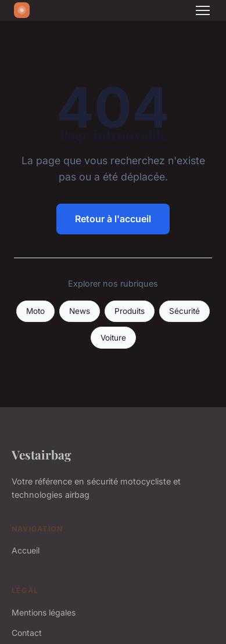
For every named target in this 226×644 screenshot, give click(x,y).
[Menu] (202, 10)
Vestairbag (41, 454)
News (79, 311)
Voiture (113, 337)
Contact (27, 633)
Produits (129, 311)
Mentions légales (44, 612)
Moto (35, 311)
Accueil (26, 550)
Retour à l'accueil (113, 219)
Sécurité (184, 311)
